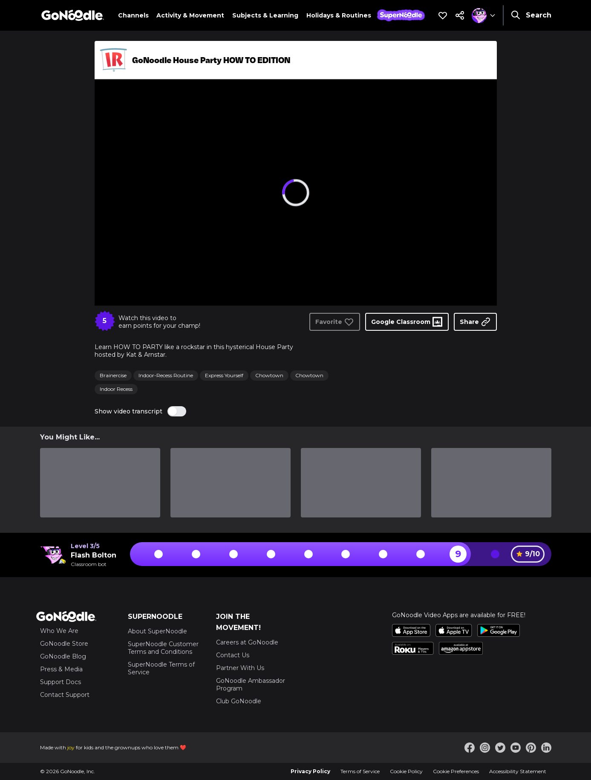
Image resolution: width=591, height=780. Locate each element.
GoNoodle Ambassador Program (250, 684)
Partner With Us (240, 668)
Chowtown (269, 375)
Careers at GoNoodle (247, 642)
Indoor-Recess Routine (165, 375)
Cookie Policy (406, 771)
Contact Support (64, 695)
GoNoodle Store (64, 643)
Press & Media (61, 669)
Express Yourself (224, 375)
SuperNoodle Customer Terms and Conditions (163, 648)
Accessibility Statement (517, 771)
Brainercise (113, 375)
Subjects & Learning (265, 15)
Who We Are (59, 631)
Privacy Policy (310, 771)
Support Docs (60, 682)
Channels (133, 15)
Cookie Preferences (456, 771)
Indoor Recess (116, 389)
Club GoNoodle (238, 701)
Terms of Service (360, 771)
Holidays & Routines (338, 15)
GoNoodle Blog (63, 656)
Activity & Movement (190, 15)
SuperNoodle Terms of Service (161, 668)
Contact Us (232, 655)
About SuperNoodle (157, 631)
